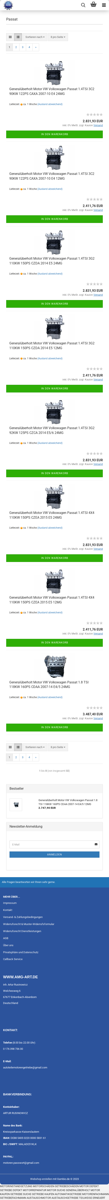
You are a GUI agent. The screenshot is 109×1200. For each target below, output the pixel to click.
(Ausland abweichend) (49, 104)
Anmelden (54, 854)
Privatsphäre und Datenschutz (20, 952)
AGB (5, 938)
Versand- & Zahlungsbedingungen (23, 917)
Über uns (8, 945)
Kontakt (7, 910)
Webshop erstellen (41, 1179)
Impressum (10, 903)
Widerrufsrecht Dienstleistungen (22, 931)
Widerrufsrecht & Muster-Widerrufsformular (28, 924)
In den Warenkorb (54, 134)
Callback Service (13, 959)
